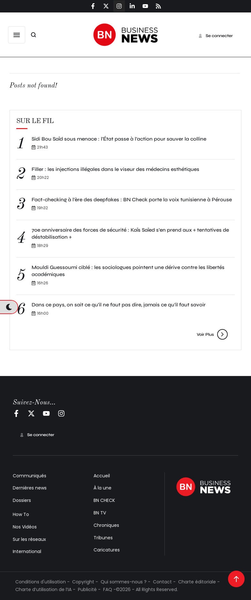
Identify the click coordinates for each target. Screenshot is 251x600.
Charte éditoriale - (199, 582)
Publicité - (89, 589)
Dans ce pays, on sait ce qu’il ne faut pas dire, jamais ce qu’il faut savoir (119, 305)
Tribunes (103, 538)
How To (21, 514)
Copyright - (85, 582)
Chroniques (106, 525)
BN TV (100, 513)
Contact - (164, 582)
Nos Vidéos (25, 527)
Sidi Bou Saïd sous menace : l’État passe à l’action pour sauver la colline (119, 139)
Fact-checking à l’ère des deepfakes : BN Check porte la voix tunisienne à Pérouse (132, 199)
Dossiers (22, 500)
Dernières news (30, 488)
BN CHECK (104, 500)
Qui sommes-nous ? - (125, 582)
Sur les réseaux (29, 539)
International (27, 551)
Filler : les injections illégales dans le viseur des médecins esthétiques (115, 169)
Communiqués (29, 476)
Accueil (102, 476)
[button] (16, 34)
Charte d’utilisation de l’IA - (45, 589)
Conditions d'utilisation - (42, 582)
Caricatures (107, 550)
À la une (102, 488)
